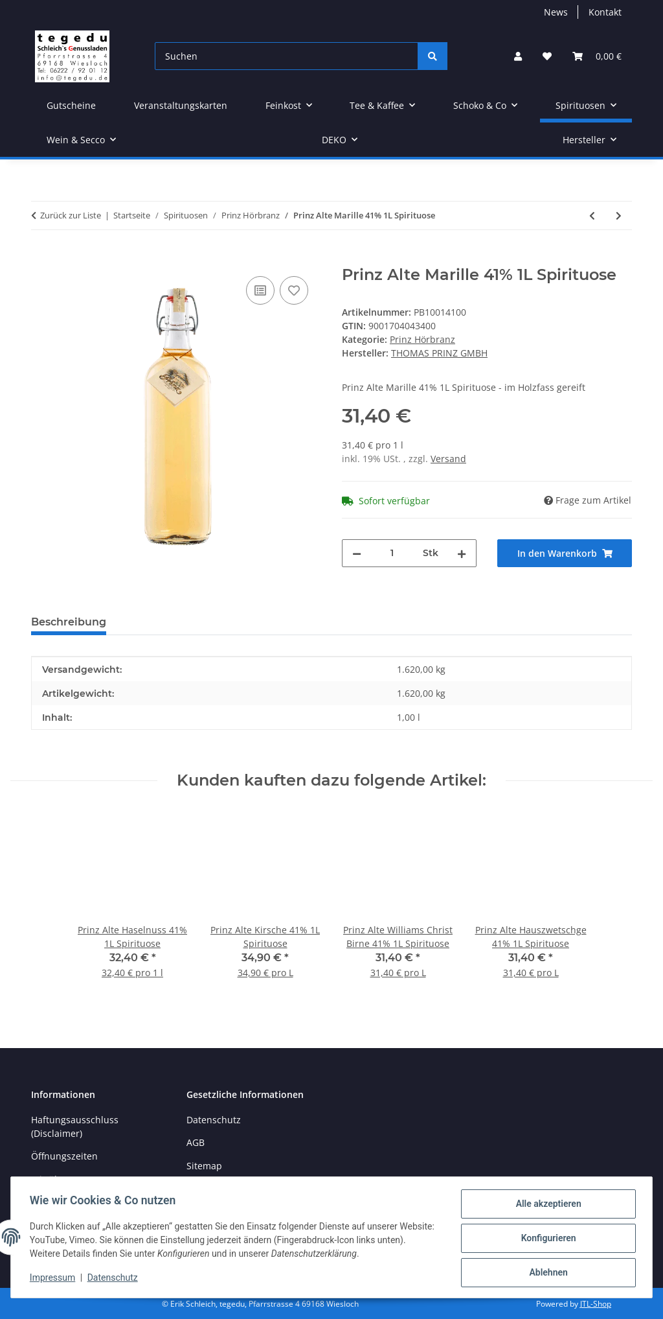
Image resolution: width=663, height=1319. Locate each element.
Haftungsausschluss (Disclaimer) (74, 1126)
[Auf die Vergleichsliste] (260, 290)
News (556, 12)
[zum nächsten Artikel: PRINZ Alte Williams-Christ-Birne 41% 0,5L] (618, 215)
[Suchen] (286, 56)
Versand (448, 458)
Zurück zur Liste (70, 215)
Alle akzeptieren (546, 1205)
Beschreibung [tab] (68, 622)
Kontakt (605, 12)
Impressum (54, 1279)
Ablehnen (546, 1273)
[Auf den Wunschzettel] (294, 290)
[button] (518, 56)
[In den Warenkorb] (41, 258)
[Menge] (392, 553)
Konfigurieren (546, 1239)
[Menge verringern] (357, 553)
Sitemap (204, 1166)
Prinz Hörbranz (422, 339)
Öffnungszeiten (64, 1156)
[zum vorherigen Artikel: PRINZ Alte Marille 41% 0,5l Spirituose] (592, 215)
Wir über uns (59, 1179)
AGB (195, 1142)
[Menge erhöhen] (461, 553)
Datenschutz (114, 1279)
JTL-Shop (595, 1303)
